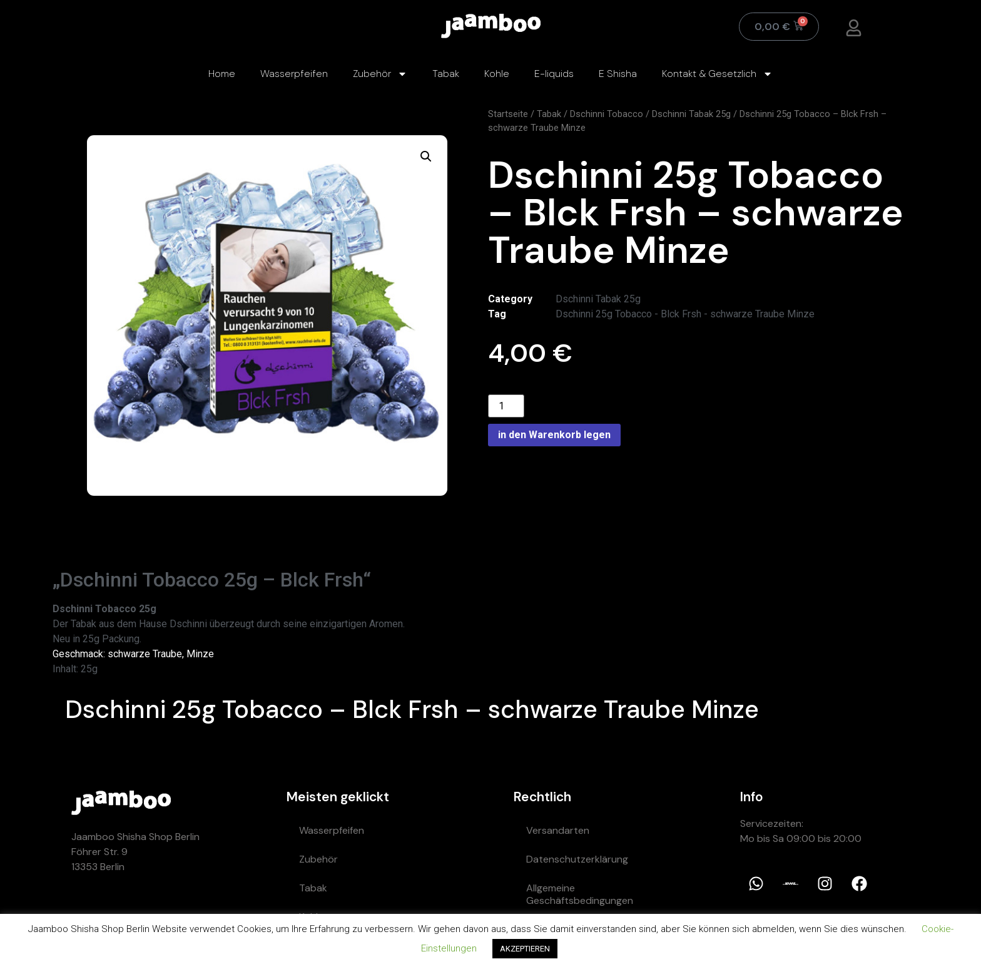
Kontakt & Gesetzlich (717, 74)
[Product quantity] (506, 406)
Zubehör (380, 74)
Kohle (496, 73)
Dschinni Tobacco (606, 114)
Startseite (508, 114)
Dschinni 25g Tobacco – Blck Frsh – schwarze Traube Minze (412, 709)
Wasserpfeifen (294, 73)
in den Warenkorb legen (554, 435)
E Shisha (618, 73)
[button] (426, 156)
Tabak (445, 73)
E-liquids (554, 73)
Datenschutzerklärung (577, 859)
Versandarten (557, 830)
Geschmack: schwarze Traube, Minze (133, 654)
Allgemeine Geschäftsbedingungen (579, 894)
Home (221, 73)
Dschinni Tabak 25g (691, 114)
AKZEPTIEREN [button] (525, 948)
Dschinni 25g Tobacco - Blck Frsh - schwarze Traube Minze (685, 314)
